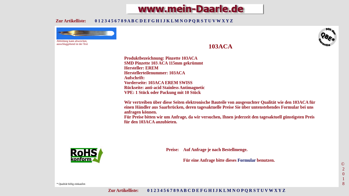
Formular (246, 160)
